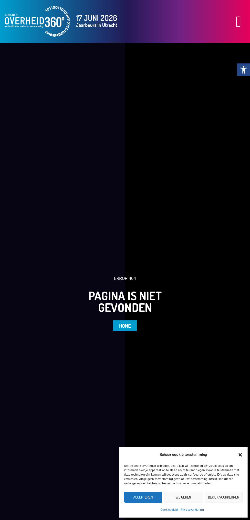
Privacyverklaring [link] (192, 509)
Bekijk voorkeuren (223, 497)
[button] (240, 454)
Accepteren (143, 497)
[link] (243, 69)
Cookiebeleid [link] (169, 509)
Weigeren (183, 497)
